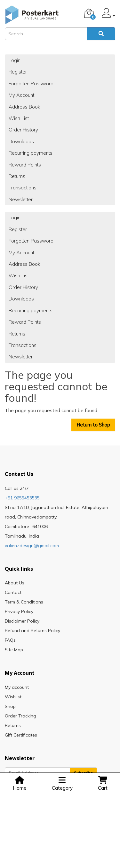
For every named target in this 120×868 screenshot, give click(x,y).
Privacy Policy (19, 611)
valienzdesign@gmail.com (32, 545)
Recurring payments (30, 153)
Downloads (21, 141)
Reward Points (25, 165)
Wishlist (13, 697)
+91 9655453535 (22, 498)
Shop (10, 706)
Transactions (22, 188)
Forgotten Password (31, 84)
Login (14, 60)
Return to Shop (93, 425)
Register (18, 72)
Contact (13, 592)
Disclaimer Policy (22, 621)
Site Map (14, 650)
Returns (17, 176)
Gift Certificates (21, 735)
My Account (21, 95)
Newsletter (21, 199)
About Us (14, 583)
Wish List (19, 118)
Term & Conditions (24, 602)
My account (17, 687)
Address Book (24, 107)
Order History (23, 130)
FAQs (10, 640)
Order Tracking (20, 716)
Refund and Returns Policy (32, 630)
